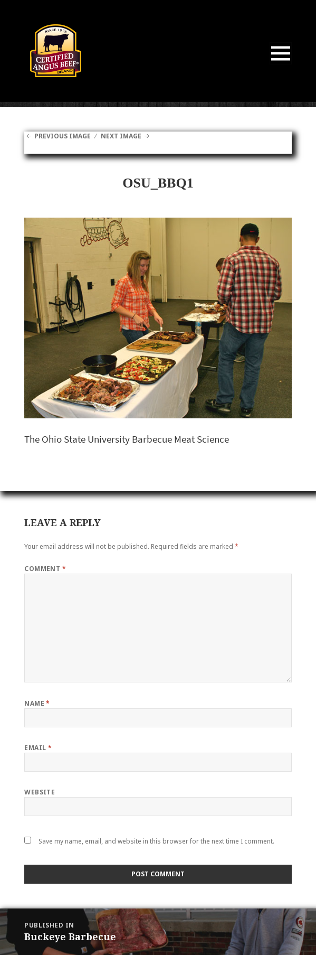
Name (37, 703)
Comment (45, 568)
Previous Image (62, 136)
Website (39, 792)
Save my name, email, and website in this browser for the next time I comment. (156, 841)
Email (38, 747)
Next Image (121, 136)
